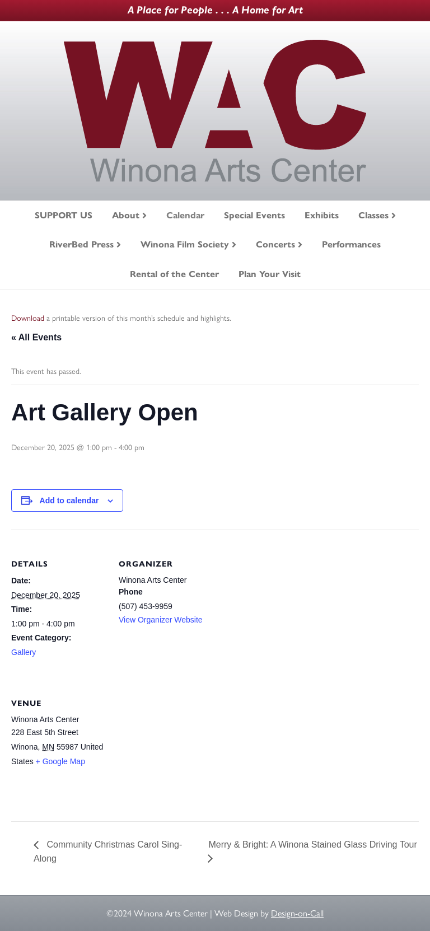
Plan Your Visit (270, 274)
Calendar (185, 215)
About (125, 215)
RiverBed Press (81, 244)
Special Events (254, 215)
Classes (373, 215)
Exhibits (322, 215)
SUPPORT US (63, 215)
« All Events (36, 337)
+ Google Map (60, 761)
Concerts (275, 244)
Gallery (23, 652)
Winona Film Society (185, 244)
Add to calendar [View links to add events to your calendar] (69, 500)
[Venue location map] (178, 746)
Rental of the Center (174, 274)
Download (27, 318)
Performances (351, 244)
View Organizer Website (161, 619)
